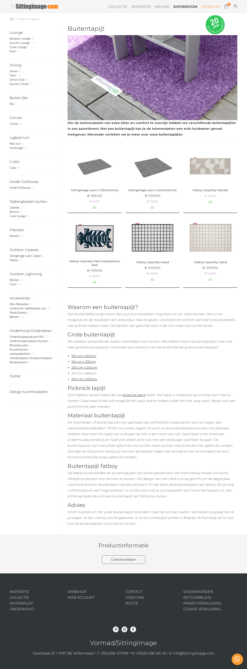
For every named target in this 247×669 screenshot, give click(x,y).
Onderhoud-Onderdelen (31, 331)
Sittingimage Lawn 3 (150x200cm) (94, 190)
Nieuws (162, 7)
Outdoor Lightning (26, 274)
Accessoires (20, 298)
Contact (133, 592)
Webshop (210, 7)
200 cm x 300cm (84, 379)
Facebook (133, 629)
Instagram (124, 629)
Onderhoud (22, 609)
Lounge (16, 33)
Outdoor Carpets (24, 250)
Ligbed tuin (20, 138)
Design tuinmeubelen (29, 392)
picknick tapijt (134, 395)
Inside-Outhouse (24, 182)
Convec (16, 118)
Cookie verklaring (202, 609)
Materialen (21, 603)
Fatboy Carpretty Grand (152, 262)
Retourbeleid (197, 597)
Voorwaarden (198, 592)
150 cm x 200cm (83, 356)
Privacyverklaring (202, 603)
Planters (17, 230)
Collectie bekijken (123, 559)
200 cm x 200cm (84, 367)
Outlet (15, 376)
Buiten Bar (19, 98)
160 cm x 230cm (83, 362)
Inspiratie (141, 7)
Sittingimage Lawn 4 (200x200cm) (152, 190)
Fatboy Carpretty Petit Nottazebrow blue (94, 263)
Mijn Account (235, 6)
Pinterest (116, 629)
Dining (15, 65)
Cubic (15, 162)
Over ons (134, 597)
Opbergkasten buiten (28, 202)
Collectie (118, 7)
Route (131, 603)
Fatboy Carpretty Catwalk (210, 190)
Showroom (185, 7)
